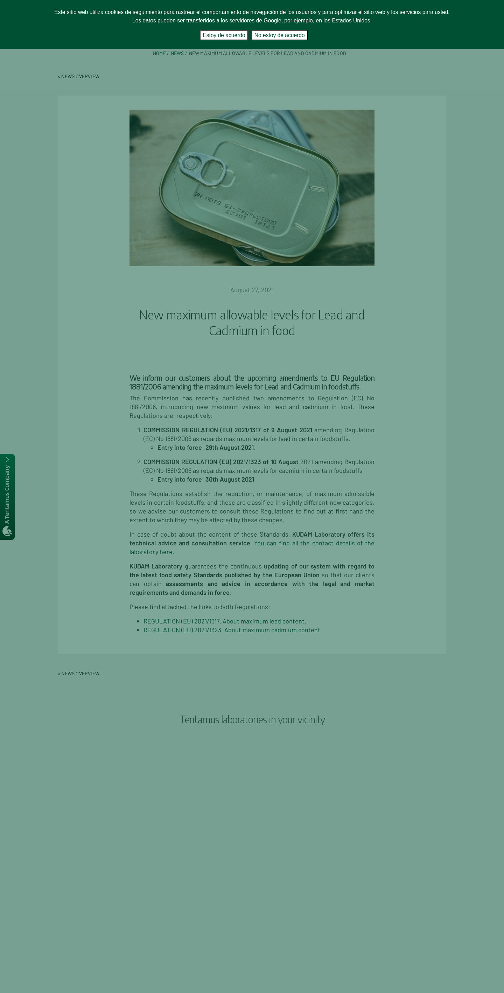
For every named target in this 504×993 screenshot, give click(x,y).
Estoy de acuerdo (224, 35)
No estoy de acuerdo (279, 35)
